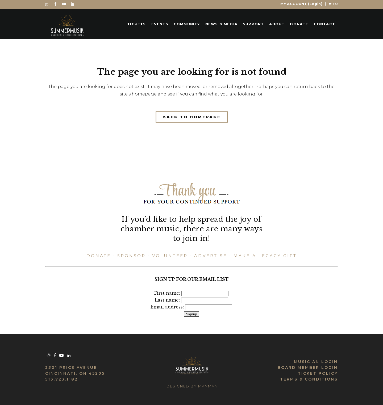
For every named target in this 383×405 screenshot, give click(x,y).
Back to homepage (192, 116)
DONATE (98, 255)
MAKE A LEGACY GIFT (265, 255)
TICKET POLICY (318, 373)
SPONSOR (131, 255)
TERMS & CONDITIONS (309, 379)
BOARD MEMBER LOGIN (308, 367)
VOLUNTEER (170, 255)
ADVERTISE (210, 255)
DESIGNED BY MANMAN (192, 386)
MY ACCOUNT (301, 4)
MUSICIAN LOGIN (316, 361)
